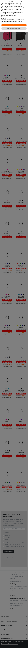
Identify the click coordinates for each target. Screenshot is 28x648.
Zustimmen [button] (14, 25)
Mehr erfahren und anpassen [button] (14, 28)
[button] (26, 2)
